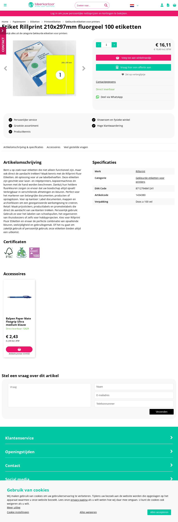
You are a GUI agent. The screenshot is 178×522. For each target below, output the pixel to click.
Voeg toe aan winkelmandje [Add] (133, 57)
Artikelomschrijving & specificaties (23, 147)
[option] (44, 68)
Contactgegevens (106, 81)
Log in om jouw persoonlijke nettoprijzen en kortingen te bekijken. (89, 13)
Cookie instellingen (18, 512)
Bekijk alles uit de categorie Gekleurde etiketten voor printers (34, 33)
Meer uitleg (13, 507)
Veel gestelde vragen (76, 147)
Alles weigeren (88, 512)
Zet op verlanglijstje (133, 74)
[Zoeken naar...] (106, 5)
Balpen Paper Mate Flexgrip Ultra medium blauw (18, 321)
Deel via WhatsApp (109, 97)
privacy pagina (79, 499)
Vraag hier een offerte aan (133, 67)
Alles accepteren (159, 512)
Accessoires (53, 147)
